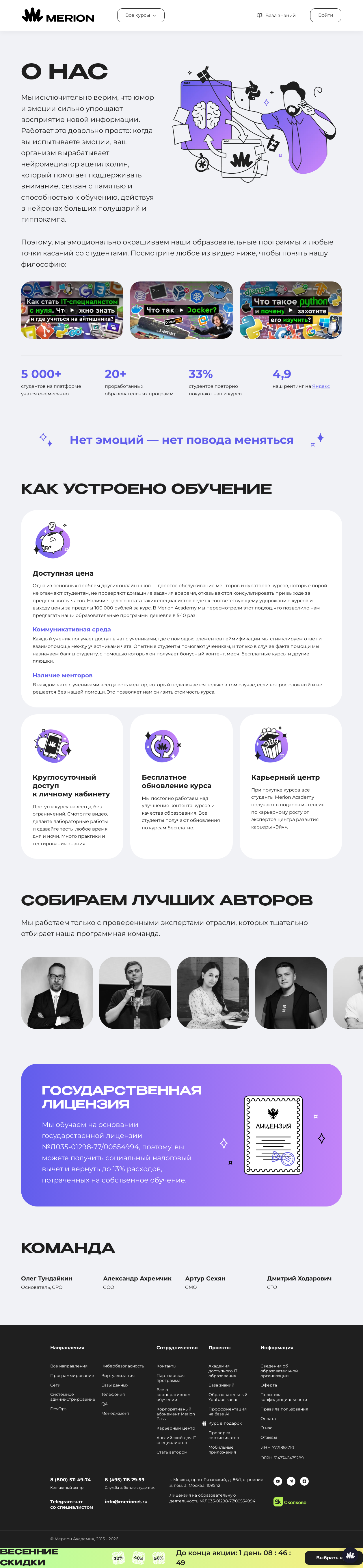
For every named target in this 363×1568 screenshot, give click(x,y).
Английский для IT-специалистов (177, 1440)
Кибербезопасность (122, 1366)
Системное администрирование (72, 1397)
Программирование (72, 1375)
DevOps (58, 1408)
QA (104, 1404)
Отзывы (268, 1437)
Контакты (166, 1366)
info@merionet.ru (126, 1501)
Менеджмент (115, 1413)
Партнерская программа (171, 1378)
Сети (55, 1385)
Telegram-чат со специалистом (71, 1504)
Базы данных (114, 1385)
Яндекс (321, 386)
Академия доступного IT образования (223, 1371)
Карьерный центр (176, 1428)
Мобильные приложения (222, 1450)
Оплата (268, 1418)
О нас (266, 1428)
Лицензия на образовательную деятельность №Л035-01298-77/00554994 (212, 1498)
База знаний (221, 1385)
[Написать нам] (350, 1555)
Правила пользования (284, 1409)
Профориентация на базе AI (228, 1412)
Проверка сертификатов (224, 1435)
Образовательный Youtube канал (228, 1397)
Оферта (268, 1385)
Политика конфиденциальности (283, 1397)
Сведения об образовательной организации (279, 1371)
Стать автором (172, 1452)
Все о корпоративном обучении (174, 1394)
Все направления (69, 1366)
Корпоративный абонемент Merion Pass (176, 1414)
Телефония (113, 1394)
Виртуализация (118, 1375)
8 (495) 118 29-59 (124, 1479)
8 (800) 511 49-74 (70, 1479)
